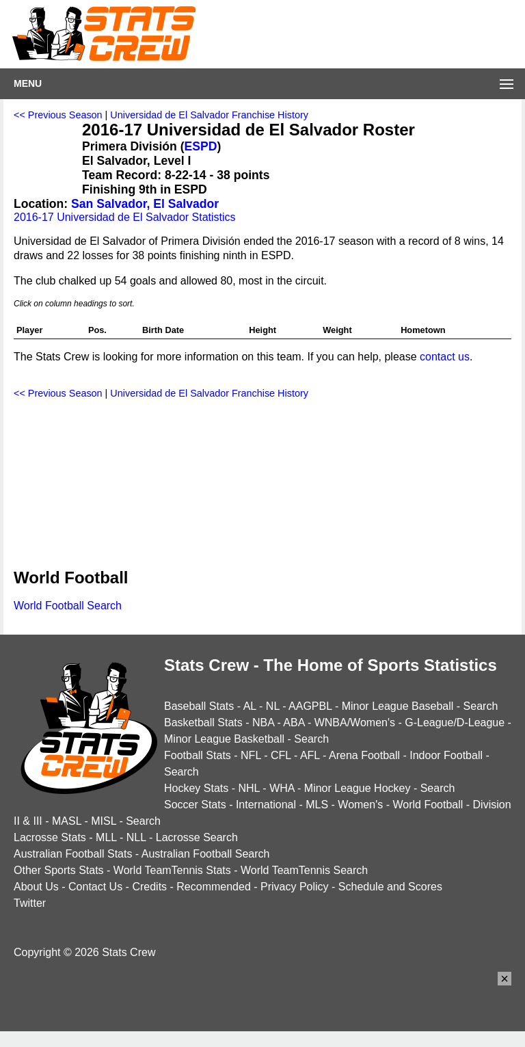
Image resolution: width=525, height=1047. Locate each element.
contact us (445, 356)
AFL (310, 755)
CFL (281, 755)
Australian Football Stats (73, 854)
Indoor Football (446, 755)
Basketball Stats (203, 722)
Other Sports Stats (59, 870)
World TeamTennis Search (304, 870)
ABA (293, 722)
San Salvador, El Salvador (145, 204)
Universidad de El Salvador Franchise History (209, 114)
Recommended (213, 886)
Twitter (30, 903)
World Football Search (68, 605)
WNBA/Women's (354, 722)
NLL (136, 837)
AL (249, 706)
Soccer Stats (195, 804)
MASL (66, 821)
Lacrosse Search (197, 837)
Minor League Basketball (224, 739)
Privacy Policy (294, 886)
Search (480, 706)
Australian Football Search (206, 854)
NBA (263, 722)
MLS (317, 804)
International (266, 804)
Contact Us (95, 886)
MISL (103, 821)
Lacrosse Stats (50, 837)
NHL (248, 788)
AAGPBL (310, 706)
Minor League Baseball (398, 706)
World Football (427, 804)
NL (273, 706)
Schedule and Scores (390, 886)
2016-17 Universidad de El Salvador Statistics (125, 217)
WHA (281, 788)
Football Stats (197, 755)
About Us (36, 886)
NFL (251, 755)
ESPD (201, 146)
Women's (360, 804)
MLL (106, 837)
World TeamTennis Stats (172, 870)
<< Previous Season (58, 114)
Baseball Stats (199, 706)
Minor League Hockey (357, 788)
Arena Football (364, 755)
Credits (149, 886)
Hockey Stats (196, 788)
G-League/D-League (454, 722)
